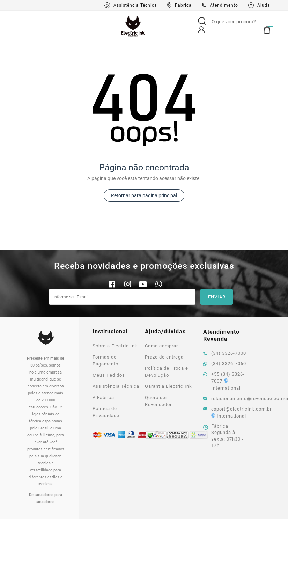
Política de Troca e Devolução (166, 371)
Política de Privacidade (106, 412)
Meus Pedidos (109, 375)
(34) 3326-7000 (224, 353)
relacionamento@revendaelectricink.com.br (226, 398)
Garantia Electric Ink (168, 386)
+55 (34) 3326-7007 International (224, 381)
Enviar (217, 297)
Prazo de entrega (164, 357)
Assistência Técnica (116, 386)
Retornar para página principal (144, 195)
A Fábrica (103, 397)
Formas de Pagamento (105, 360)
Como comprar (161, 345)
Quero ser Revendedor (158, 401)
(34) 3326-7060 (224, 363)
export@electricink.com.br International (226, 412)
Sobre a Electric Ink (115, 345)
